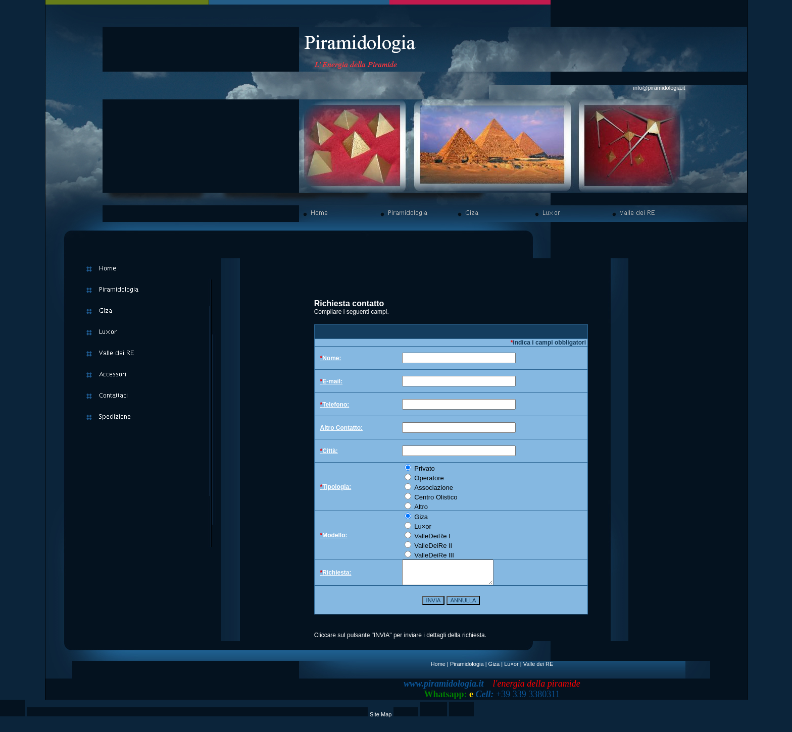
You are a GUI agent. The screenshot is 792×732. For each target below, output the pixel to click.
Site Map (380, 719)
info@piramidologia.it (659, 88)
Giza (494, 668)
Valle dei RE (538, 668)
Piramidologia (467, 668)
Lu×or (511, 668)
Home (438, 668)
